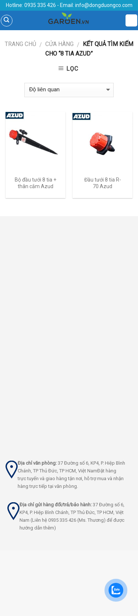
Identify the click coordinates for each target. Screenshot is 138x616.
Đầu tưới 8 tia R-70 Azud (102, 183)
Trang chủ (20, 44)
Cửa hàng (59, 44)
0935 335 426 (39, 5)
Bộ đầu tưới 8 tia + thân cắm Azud (35, 183)
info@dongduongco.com (103, 5)
